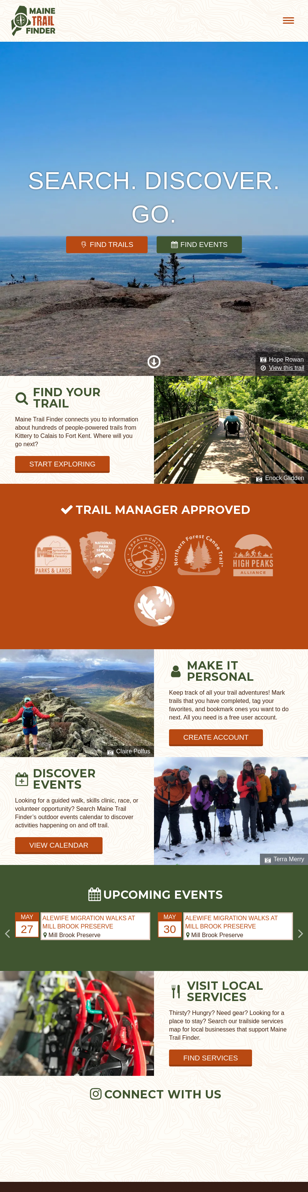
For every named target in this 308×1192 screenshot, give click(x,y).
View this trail (286, 368)
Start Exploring (62, 464)
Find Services (210, 1058)
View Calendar (58, 845)
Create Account (216, 737)
